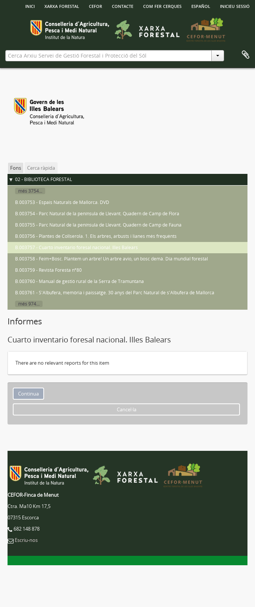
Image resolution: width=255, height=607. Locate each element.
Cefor (95, 6)
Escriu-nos (26, 540)
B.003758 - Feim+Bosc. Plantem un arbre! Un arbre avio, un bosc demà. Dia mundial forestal (111, 259)
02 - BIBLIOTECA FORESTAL (43, 179)
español (200, 6)
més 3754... (30, 191)
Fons (15, 167)
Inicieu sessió (235, 6)
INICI (30, 6)
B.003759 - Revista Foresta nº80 (48, 270)
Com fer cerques (162, 6)
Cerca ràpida (41, 167)
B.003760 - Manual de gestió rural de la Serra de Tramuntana (79, 281)
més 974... (29, 304)
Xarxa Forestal (61, 6)
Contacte (122, 6)
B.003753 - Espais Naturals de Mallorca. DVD (62, 202)
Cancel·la (126, 409)
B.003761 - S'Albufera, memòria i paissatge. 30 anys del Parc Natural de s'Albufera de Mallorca (114, 292)
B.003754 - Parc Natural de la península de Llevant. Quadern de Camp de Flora (97, 213)
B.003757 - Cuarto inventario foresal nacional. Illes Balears (76, 247)
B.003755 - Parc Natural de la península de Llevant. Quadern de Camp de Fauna (98, 225)
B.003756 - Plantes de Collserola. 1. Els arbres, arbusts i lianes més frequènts (96, 236)
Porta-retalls (245, 55)
